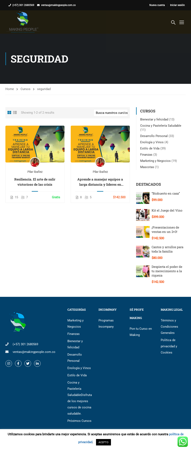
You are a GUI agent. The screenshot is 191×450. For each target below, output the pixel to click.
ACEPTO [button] (103, 442)
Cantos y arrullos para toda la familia (167, 249)
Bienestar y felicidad (154, 119)
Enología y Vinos (152, 142)
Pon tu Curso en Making (141, 332)
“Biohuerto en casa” (166, 193)
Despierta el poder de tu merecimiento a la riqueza (167, 271)
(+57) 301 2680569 (23, 5)
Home (9, 89)
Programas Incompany (106, 323)
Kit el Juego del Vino (167, 210)
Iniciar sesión (177, 5)
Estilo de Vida (149, 148)
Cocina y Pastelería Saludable (160, 126)
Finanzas (146, 154)
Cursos (25, 89)
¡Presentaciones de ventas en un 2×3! (165, 229)
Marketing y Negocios (155, 161)
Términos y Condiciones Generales (169, 327)
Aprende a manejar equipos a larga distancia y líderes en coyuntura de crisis (100, 182)
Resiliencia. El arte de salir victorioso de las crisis (34, 181)
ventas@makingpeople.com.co (58, 5)
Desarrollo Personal (154, 136)
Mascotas (147, 167)
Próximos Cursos (79, 421)
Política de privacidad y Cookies (169, 346)
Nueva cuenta (157, 5)
